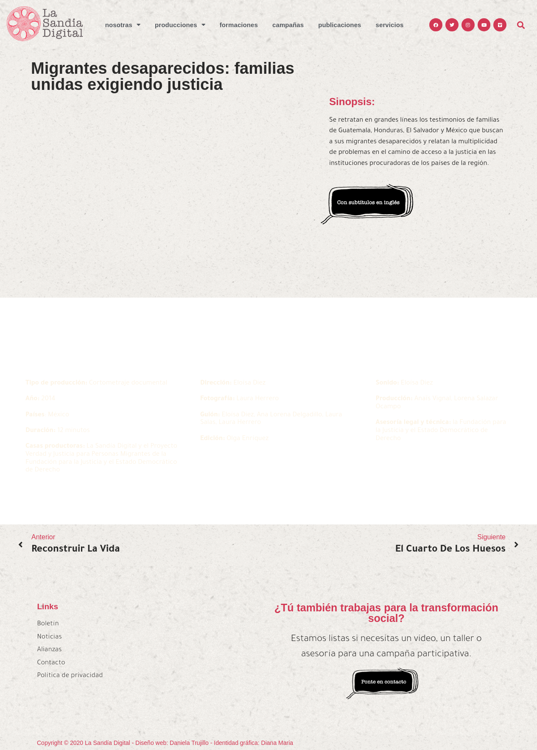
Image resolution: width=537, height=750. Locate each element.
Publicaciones (339, 24)
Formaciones (239, 24)
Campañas (288, 24)
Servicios (390, 24)
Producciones (180, 24)
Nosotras (122, 24)
